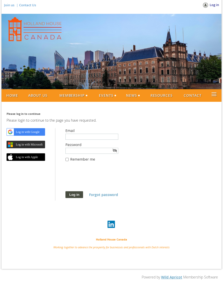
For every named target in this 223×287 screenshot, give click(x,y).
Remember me (82, 159)
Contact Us (27, 5)
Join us (9, 5)
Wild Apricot (171, 277)
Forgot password (103, 194)
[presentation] (103, 179)
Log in (214, 5)
